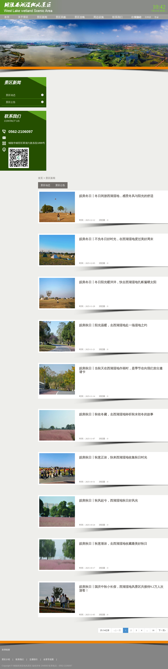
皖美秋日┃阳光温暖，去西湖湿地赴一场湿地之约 (113, 325)
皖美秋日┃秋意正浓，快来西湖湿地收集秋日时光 (113, 457)
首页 (6, 17)
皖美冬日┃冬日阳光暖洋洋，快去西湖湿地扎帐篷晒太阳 (117, 282)
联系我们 (117, 17)
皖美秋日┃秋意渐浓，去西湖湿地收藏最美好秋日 (113, 543)
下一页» (162, 630)
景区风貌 (61, 17)
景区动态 (10, 95)
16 (153, 630)
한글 (156, 17)
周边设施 (98, 17)
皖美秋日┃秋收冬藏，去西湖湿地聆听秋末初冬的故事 (116, 414)
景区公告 (10, 102)
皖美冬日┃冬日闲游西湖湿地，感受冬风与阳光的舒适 (116, 196)
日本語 (148, 17)
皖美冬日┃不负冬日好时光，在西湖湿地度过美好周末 (116, 239)
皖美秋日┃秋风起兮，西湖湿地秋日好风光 (108, 500)
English (138, 17)
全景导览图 (48, 659)
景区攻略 (80, 17)
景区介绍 (6, 659)
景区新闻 (42, 17)
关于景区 (23, 17)
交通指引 (33, 659)
